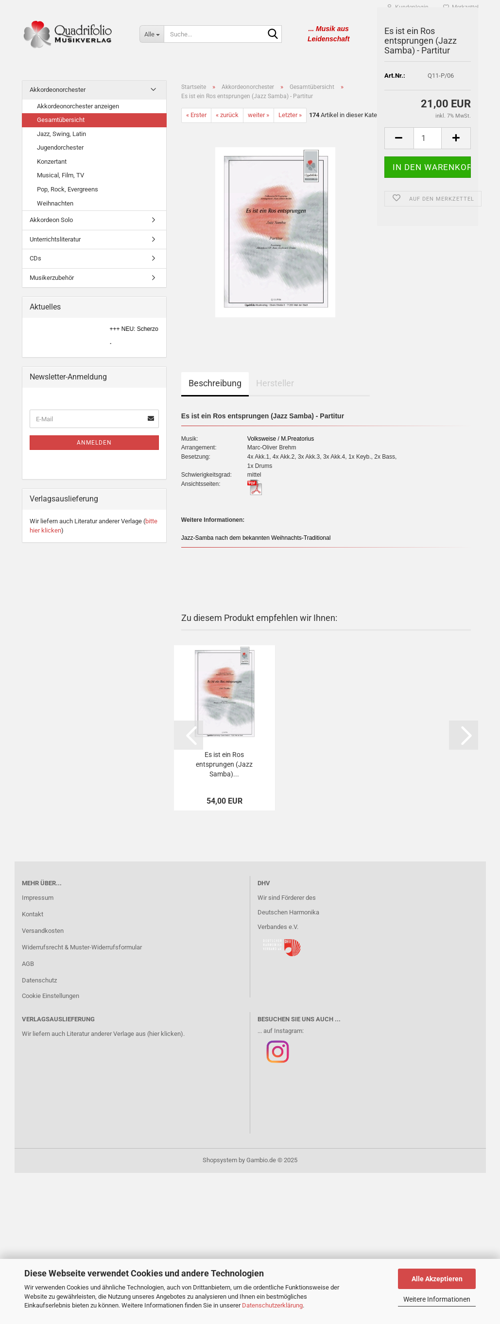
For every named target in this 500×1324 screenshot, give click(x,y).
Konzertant (52, 161)
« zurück (227, 115)
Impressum (37, 897)
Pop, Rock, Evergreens (67, 189)
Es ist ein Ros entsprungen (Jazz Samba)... (224, 764)
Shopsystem (220, 1160)
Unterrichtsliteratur (55, 239)
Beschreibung (215, 383)
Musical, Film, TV (60, 175)
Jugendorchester (60, 147)
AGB (28, 963)
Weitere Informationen (436, 1299)
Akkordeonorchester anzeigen (78, 106)
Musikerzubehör (52, 277)
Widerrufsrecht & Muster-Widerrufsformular (82, 947)
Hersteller (275, 383)
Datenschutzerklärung (272, 1305)
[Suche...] (151, 34)
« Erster (196, 115)
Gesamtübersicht (61, 119)
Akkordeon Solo (51, 220)
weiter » (258, 115)
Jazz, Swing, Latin (61, 134)
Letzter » (290, 115)
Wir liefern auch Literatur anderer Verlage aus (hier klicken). (103, 1033)
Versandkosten (43, 930)
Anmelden (94, 442)
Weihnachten (55, 203)
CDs (35, 258)
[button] (188, 735)
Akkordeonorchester (58, 89)
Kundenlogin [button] (408, 7)
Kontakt (32, 914)
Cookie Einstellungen (50, 995)
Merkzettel (461, 7)
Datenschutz (39, 980)
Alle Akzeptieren (437, 1279)
